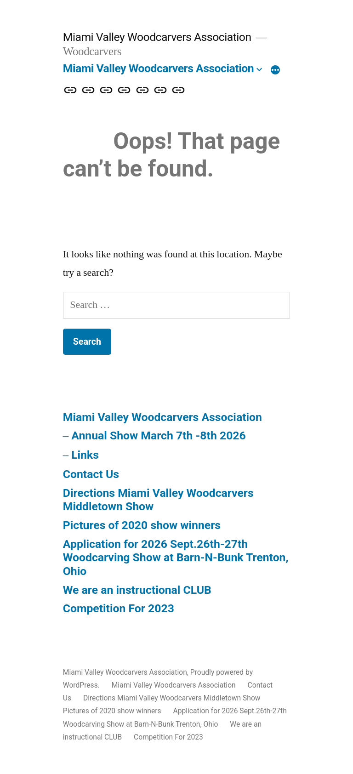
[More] (275, 70)
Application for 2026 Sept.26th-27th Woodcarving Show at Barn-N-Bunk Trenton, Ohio (176, 557)
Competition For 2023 (118, 608)
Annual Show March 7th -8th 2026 (158, 435)
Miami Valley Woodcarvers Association (157, 37)
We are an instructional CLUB (137, 590)
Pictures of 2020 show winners (142, 525)
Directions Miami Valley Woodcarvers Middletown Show (172, 698)
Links (85, 454)
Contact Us (91, 474)
